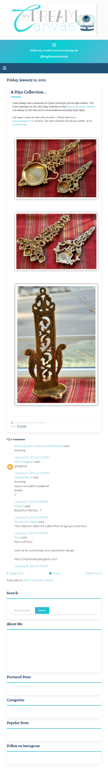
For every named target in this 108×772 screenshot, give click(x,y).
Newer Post (15, 573)
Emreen (19, 506)
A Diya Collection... (29, 92)
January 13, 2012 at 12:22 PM (31, 457)
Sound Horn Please (26, 522)
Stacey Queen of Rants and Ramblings (38, 446)
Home (54, 573)
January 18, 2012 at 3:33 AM (31, 566)
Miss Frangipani (24, 461)
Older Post (93, 573)
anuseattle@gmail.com (23, 121)
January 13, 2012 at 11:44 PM (31, 501)
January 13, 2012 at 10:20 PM (31, 473)
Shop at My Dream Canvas (80, 106)
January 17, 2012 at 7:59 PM (31, 533)
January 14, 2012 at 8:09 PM (31, 517)
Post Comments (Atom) (38, 580)
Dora (17, 537)
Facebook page (19, 124)
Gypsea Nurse (23, 477)
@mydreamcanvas (54, 56)
